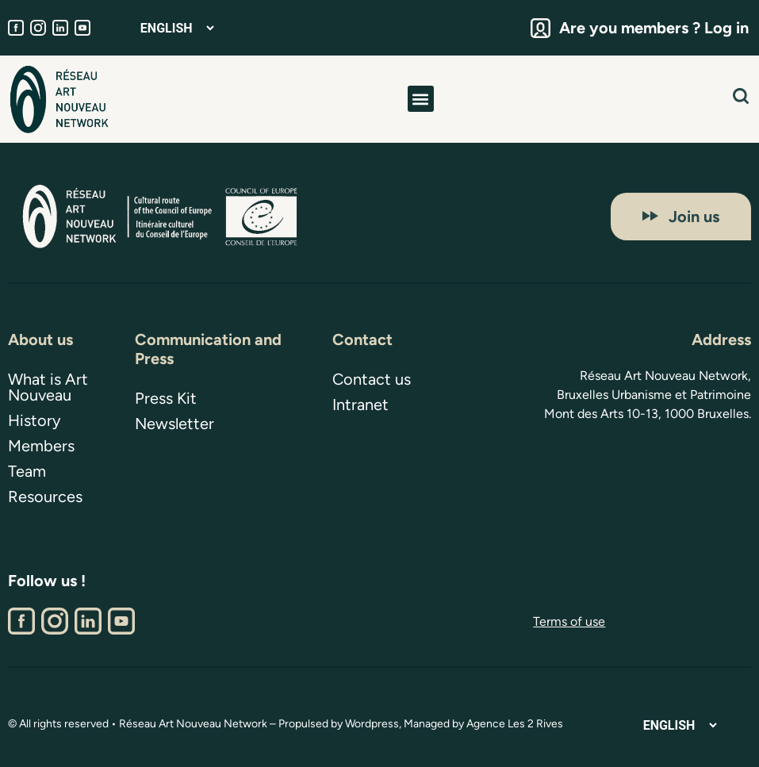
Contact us (371, 379)
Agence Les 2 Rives (514, 724)
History (34, 420)
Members (41, 445)
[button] (421, 99)
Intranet (360, 404)
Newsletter (174, 423)
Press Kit (166, 398)
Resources (45, 496)
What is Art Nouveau (48, 387)
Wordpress (372, 724)
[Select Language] (177, 28)
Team (27, 471)
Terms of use (569, 621)
